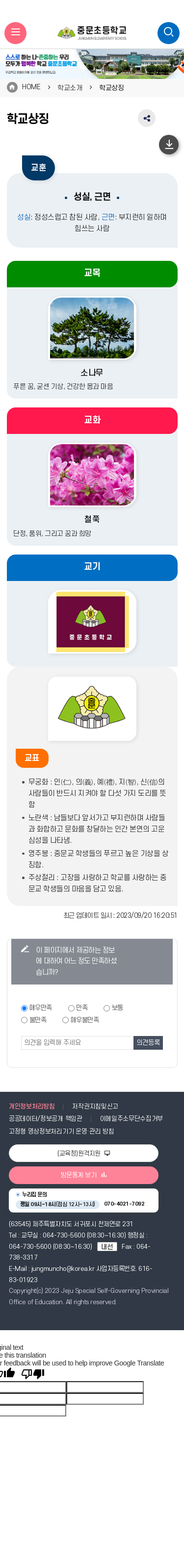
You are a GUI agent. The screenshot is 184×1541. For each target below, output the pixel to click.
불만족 (38, 1020)
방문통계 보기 (84, 1175)
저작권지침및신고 (95, 1106)
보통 (117, 1007)
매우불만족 (85, 1020)
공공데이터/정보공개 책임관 (45, 1118)
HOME (31, 87)
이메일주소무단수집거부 (131, 1118)
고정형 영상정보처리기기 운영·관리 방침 (61, 1131)
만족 (81, 1007)
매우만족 (40, 1007)
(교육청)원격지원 (83, 1153)
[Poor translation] (33, 1374)
